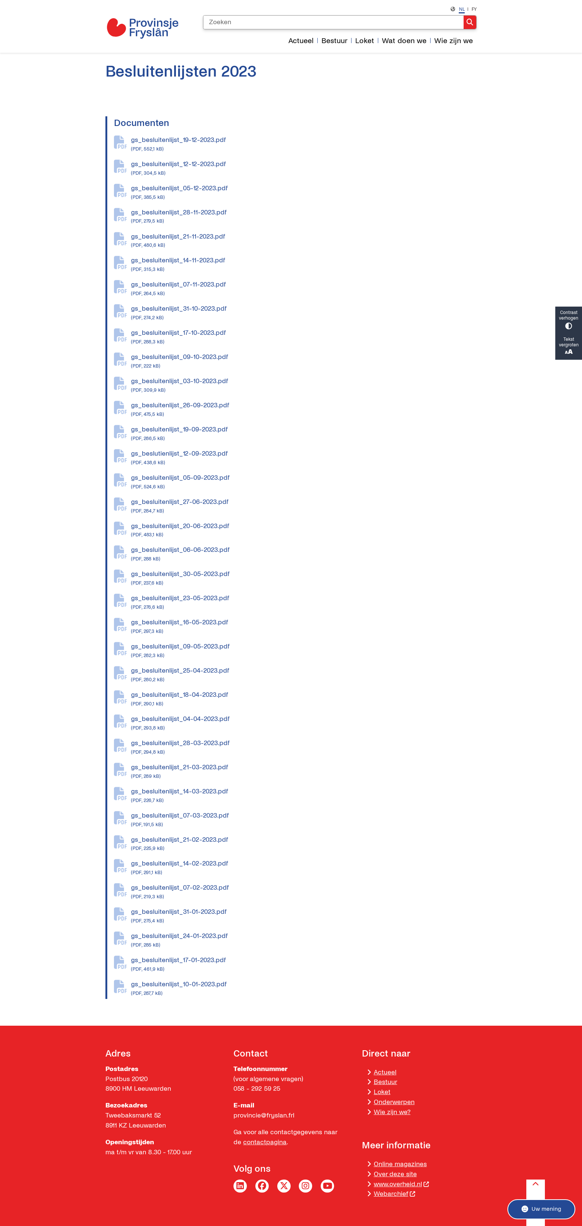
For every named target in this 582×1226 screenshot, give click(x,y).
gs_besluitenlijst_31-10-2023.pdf (304, 313)
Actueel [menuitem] (301, 41)
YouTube (327, 1186)
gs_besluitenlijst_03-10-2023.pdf (304, 386)
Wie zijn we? (392, 1112)
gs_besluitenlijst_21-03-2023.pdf (304, 772)
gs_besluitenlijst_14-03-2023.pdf (304, 796)
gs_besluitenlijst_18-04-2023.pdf (304, 699)
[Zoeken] (333, 22)
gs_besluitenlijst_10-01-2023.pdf (304, 989)
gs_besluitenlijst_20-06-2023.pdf (304, 531)
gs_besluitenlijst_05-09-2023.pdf (304, 482)
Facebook (262, 1186)
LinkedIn (240, 1186)
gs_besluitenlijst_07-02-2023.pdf (304, 892)
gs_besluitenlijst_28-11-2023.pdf (304, 217)
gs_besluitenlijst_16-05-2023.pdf (304, 627)
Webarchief (395, 1193)
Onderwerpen (394, 1102)
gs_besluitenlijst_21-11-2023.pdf (304, 241)
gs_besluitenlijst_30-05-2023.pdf (304, 578)
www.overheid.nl (401, 1184)
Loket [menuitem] (364, 41)
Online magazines (400, 1164)
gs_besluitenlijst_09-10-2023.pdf (304, 361)
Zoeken (470, 22)
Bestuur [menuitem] (334, 41)
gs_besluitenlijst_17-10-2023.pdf (304, 337)
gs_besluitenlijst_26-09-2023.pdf (304, 410)
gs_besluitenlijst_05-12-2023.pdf (304, 193)
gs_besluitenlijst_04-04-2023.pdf (304, 723)
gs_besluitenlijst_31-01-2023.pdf (304, 916)
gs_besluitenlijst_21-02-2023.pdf (304, 844)
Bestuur (385, 1082)
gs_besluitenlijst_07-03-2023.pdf (304, 820)
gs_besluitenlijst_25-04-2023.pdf (304, 675)
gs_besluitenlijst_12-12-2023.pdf (304, 169)
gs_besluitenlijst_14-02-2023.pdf (304, 868)
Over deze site (395, 1174)
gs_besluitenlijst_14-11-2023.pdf (304, 265)
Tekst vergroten (568, 346)
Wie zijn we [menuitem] (453, 41)
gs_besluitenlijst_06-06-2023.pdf (304, 554)
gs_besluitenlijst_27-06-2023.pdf (304, 506)
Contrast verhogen (568, 320)
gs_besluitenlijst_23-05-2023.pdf (304, 603)
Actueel (385, 1072)
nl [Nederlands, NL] (462, 9)
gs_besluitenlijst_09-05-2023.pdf (304, 651)
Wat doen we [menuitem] (404, 41)
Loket (382, 1092)
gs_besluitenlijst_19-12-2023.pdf (304, 144)
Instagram (305, 1186)
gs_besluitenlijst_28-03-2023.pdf (304, 748)
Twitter (284, 1186)
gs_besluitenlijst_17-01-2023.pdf (304, 965)
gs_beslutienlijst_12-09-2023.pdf (304, 458)
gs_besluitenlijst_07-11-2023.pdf (304, 289)
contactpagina (265, 1142)
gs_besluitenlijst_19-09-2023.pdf (304, 434)
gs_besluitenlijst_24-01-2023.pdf (304, 940)
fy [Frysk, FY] (474, 9)
